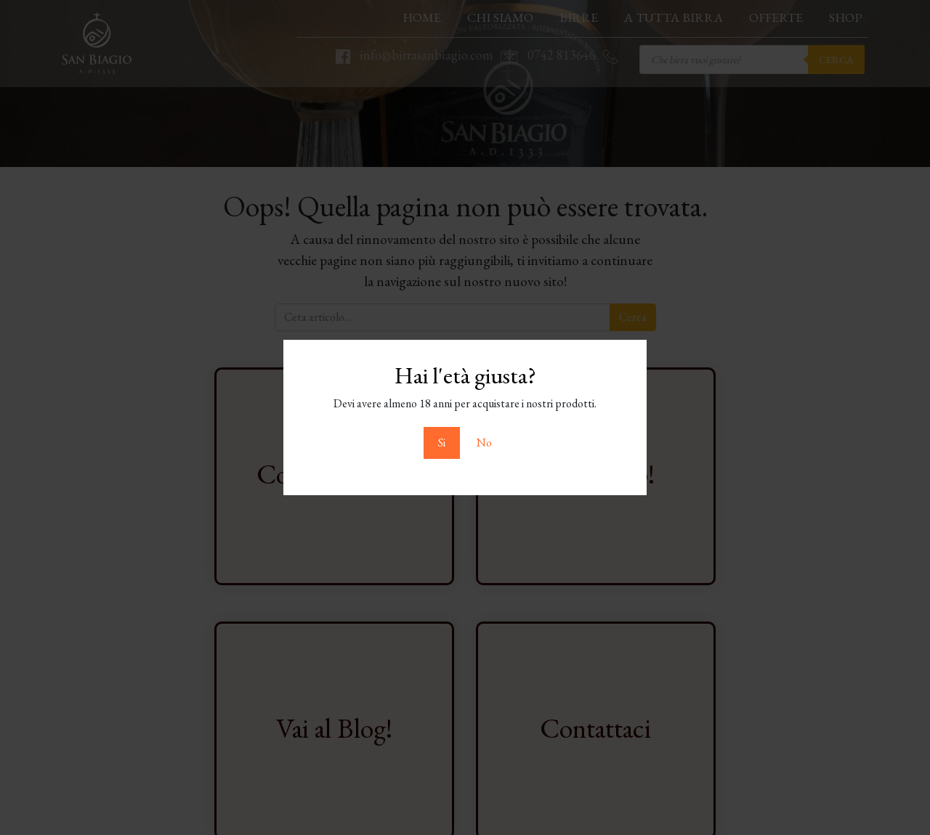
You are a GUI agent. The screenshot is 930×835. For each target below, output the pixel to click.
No (484, 442)
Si (441, 442)
